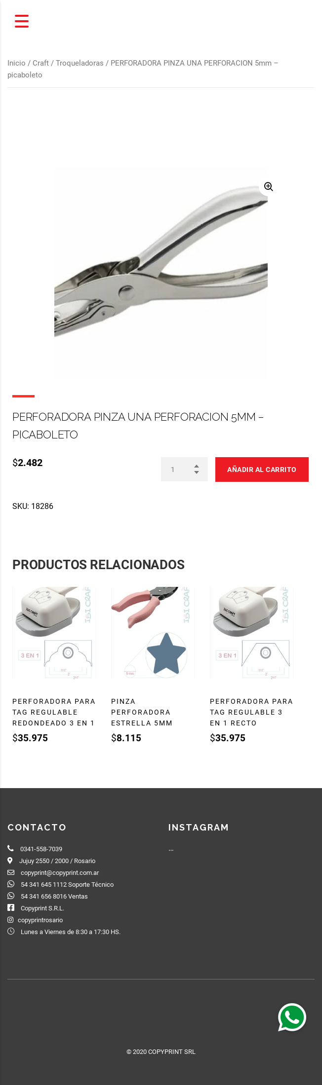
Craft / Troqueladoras (68, 63)
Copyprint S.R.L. (42, 908)
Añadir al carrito (262, 469)
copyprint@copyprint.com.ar (60, 872)
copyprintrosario (40, 920)
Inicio (16, 63)
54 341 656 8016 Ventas (54, 896)
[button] (292, 1017)
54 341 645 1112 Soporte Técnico (67, 884)
